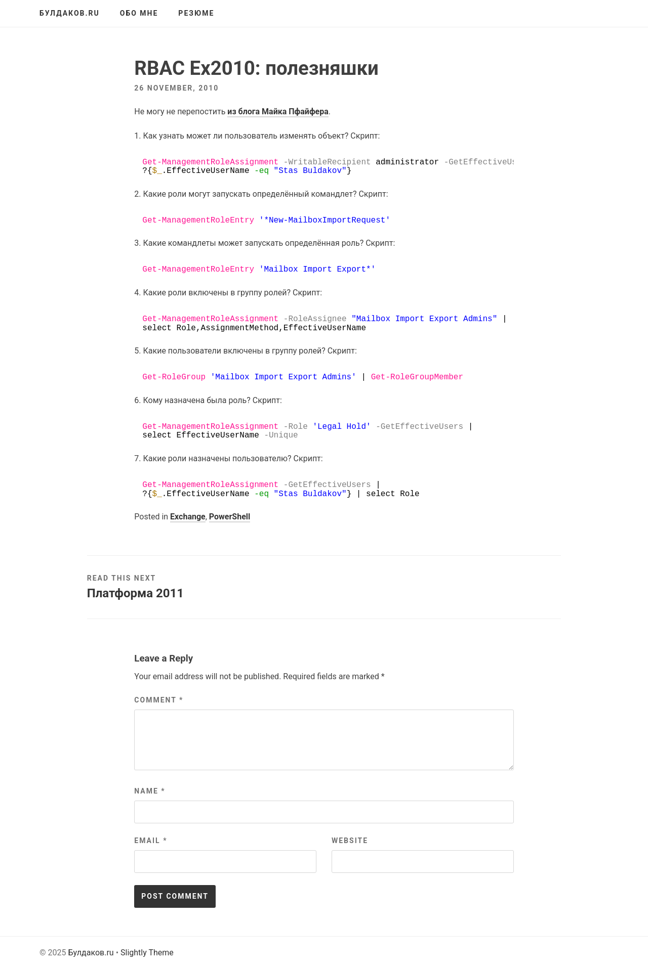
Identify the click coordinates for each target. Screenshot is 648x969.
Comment (158, 700)
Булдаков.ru (69, 13)
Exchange (188, 516)
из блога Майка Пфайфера (277, 111)
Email (150, 840)
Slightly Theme (147, 952)
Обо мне (139, 13)
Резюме (196, 13)
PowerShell (229, 516)
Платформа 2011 (135, 593)
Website (350, 840)
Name (149, 791)
